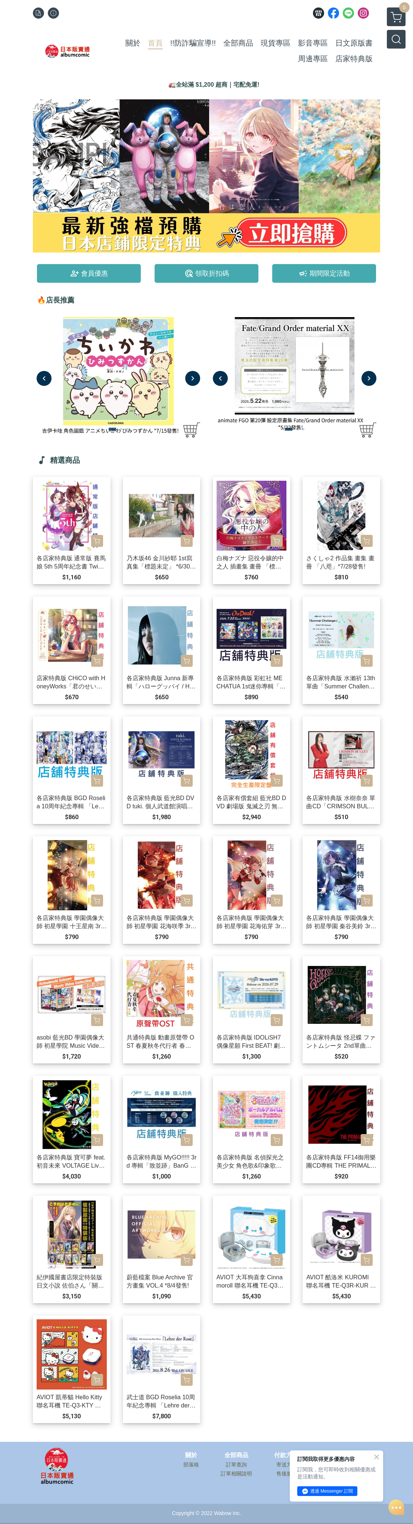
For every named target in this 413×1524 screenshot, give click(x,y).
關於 (191, 1455)
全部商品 (236, 1455)
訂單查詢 (236, 1464)
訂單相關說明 (236, 1473)
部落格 (191, 1464)
